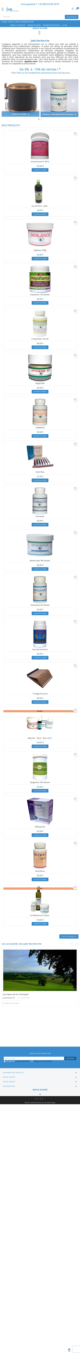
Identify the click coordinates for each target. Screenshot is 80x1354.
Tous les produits (69, 1244)
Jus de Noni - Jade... (40, 206)
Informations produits (52, 25)
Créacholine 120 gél (40, 339)
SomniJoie (40, 516)
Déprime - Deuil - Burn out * (40, 870)
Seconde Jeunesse (40, 693)
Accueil (4, 22)
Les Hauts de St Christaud (15, 1302)
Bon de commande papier (24, 22)
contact (11, 22)
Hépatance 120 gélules (40, 294)
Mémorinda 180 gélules (40, 560)
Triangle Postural (40, 781)
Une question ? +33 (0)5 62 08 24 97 (40, 4)
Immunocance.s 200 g (40, 161)
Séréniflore (40, 1134)
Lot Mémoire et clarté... (40, 1223)
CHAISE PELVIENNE (21, 114)
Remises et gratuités (17, 25)
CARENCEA (40, 427)
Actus (65, 25)
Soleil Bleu (40, 472)
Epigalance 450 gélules (40, 958)
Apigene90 (40, 383)
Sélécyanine (40, 1046)
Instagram (39, 32)
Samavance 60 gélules (40, 605)
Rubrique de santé (34, 25)
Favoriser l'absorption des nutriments (59, 114)
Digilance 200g (40, 250)
